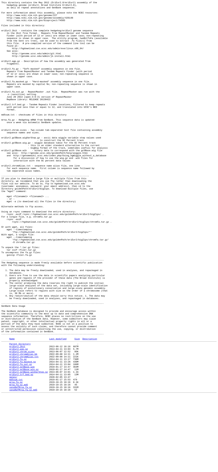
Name (12, 406)
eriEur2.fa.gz (18, 430)
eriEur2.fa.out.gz (20, 436)
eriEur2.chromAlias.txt (24, 426)
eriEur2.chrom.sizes (22, 420)
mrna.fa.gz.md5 (18, 460)
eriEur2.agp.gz (18, 417)
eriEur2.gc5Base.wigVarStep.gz (28, 445)
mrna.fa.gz (16, 457)
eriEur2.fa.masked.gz (22, 433)
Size (77, 406)
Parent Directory (20, 411)
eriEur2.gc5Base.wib (22, 439)
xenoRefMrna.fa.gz (20, 463)
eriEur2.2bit (17, 414)
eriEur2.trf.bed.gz (21, 448)
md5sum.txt (16, 454)
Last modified (57, 406)
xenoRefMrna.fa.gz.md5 (23, 466)
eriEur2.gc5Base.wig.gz (24, 442)
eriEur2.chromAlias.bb (23, 423)
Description (89, 406)
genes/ (13, 451)
